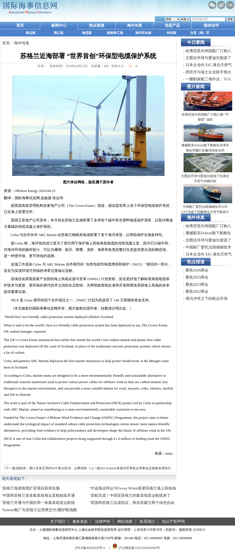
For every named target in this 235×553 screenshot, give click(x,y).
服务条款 (80, 521)
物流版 (87, 32)
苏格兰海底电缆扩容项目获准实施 (31, 488)
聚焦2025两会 (197, 277)
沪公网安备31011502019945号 (139, 547)
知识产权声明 (173, 521)
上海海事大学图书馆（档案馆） (156, 529)
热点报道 (96, 25)
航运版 (30, 32)
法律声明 (102, 521)
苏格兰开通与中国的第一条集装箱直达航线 (39, 503)
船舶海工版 (115, 32)
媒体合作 (211, 25)
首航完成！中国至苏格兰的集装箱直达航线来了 (131, 495)
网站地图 (125, 521)
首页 (20, 25)
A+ (131, 66)
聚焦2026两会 (197, 270)
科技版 (171, 32)
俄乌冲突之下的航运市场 (206, 298)
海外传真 (134, 25)
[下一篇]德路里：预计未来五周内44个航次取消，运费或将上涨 (45, 469)
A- (137, 66)
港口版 (58, 32)
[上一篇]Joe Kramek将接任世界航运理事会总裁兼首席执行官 (129, 469)
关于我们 (57, 521)
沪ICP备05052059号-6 (90, 547)
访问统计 (199, 529)
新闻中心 (58, 25)
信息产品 (172, 25)
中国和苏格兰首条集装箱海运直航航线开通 (39, 495)
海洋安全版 (143, 32)
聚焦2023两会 (197, 284)
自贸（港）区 (199, 32)
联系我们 (147, 521)
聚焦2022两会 (197, 291)
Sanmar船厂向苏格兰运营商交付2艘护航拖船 (40, 510)
